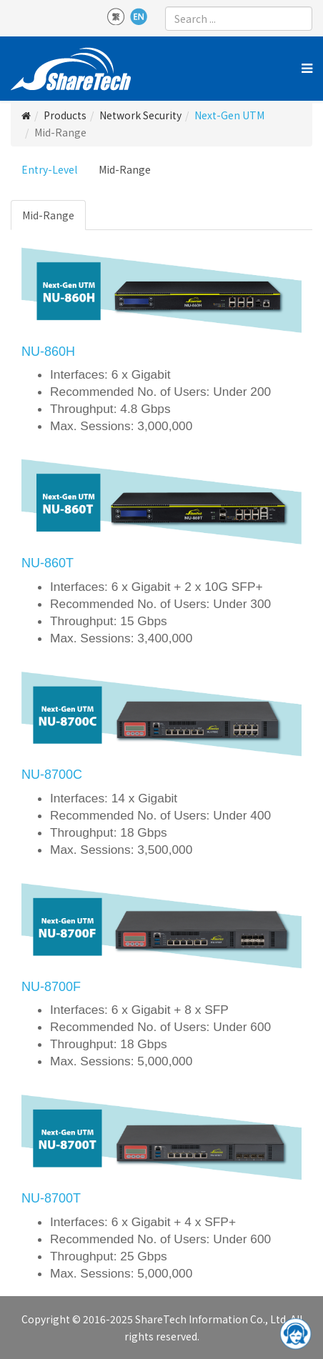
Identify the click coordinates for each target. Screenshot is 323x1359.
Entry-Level (49, 169)
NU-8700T (51, 1198)
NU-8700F (51, 987)
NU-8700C (51, 774)
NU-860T (47, 563)
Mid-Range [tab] (48, 215)
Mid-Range (125, 169)
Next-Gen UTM (229, 115)
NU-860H (48, 351)
